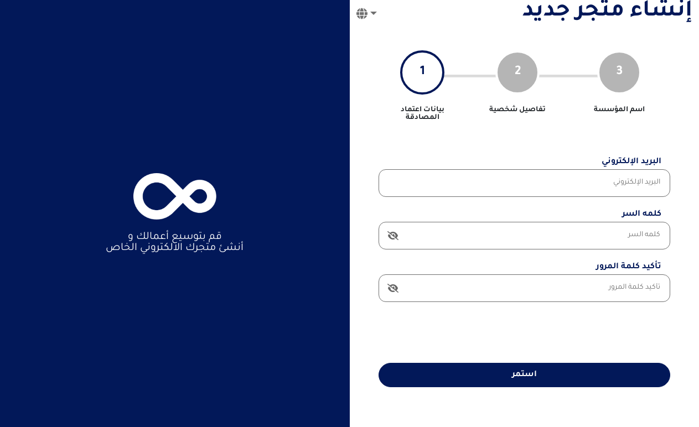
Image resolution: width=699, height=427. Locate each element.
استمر (524, 375)
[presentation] (586, 332)
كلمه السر (641, 214)
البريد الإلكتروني (631, 162)
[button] (367, 16)
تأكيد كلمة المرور (628, 267)
